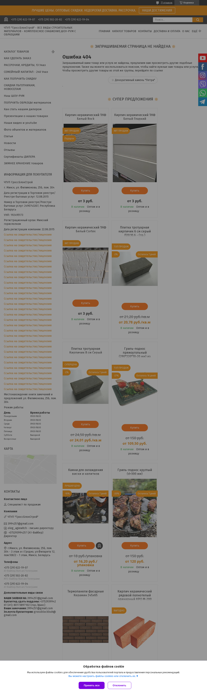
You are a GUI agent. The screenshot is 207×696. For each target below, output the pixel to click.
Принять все (92, 685)
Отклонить (120, 685)
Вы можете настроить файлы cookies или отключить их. (102, 676)
